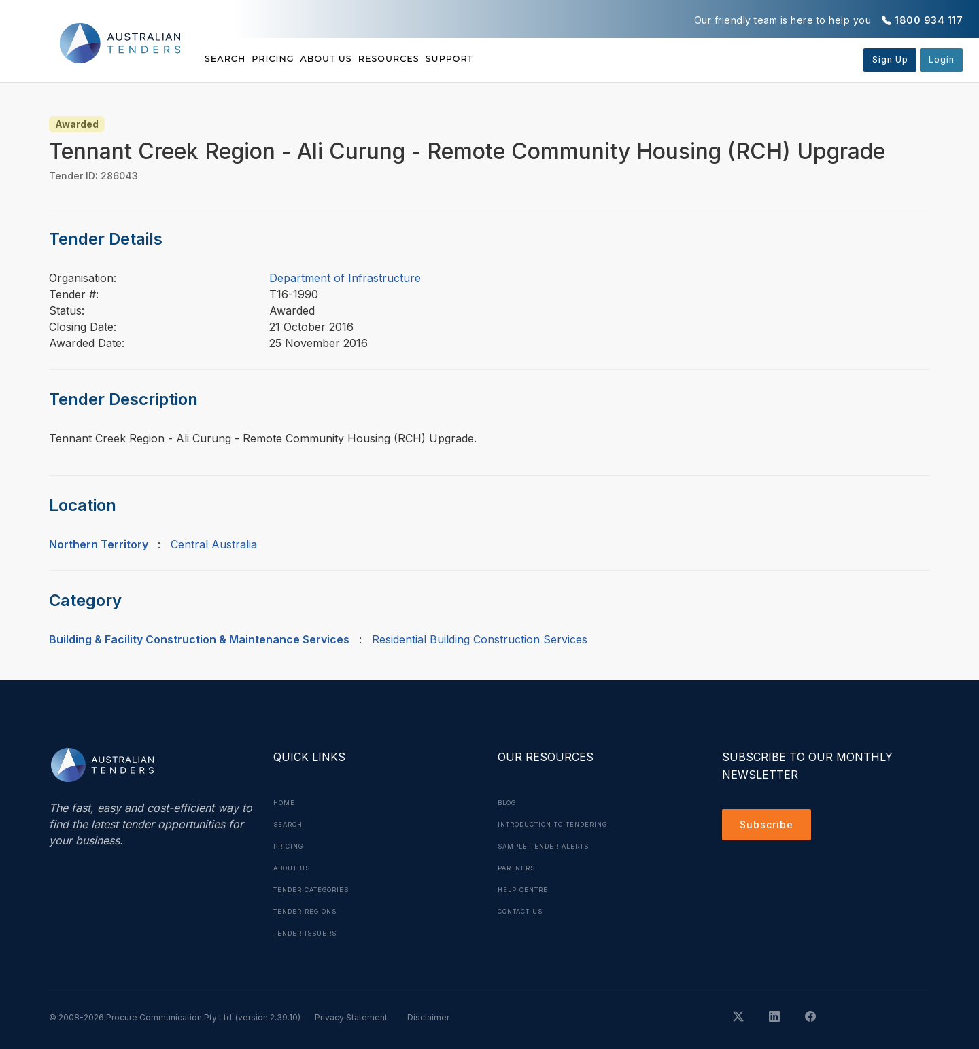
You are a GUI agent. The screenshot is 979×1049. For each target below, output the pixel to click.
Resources (459, 59)
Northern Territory (98, 544)
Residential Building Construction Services (479, 639)
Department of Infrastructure (345, 278)
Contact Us (525, 911)
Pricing (297, 59)
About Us (373, 59)
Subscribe (770, 827)
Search (227, 59)
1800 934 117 (929, 20)
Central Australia (214, 544)
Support (544, 59)
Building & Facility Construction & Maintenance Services (199, 639)
